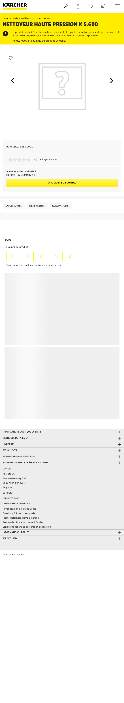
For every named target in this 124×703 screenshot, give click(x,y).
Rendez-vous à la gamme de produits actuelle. (39, 41)
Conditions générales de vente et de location (27, 527)
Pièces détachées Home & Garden (21, 518)
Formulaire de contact (62, 183)
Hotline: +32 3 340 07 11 (20, 175)
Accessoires (14, 206)
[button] (12, 80)
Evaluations (60, 206)
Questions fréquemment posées (20, 513)
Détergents (37, 206)
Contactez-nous (11, 498)
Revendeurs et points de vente (19, 509)
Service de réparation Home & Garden (23, 522)
